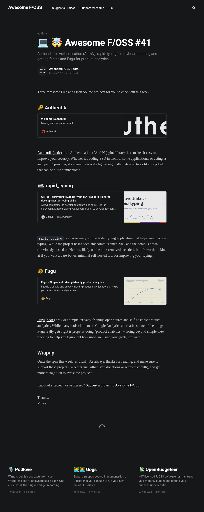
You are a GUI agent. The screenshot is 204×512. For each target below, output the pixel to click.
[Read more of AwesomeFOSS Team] (42, 71)
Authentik (44, 153)
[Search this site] (194, 8)
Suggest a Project (63, 8)
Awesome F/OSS (25, 7)
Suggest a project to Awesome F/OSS (113, 385)
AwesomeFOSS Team (64, 69)
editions (42, 33)
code (57, 153)
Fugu (41, 320)
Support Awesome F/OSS (96, 8)
